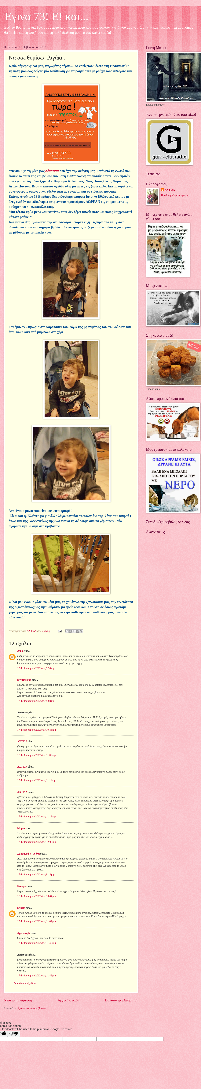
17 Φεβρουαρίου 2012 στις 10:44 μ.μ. (37, 896)
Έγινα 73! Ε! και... (46, 16)
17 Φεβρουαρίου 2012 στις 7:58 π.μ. (36, 668)
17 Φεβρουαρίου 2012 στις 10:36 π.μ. (37, 729)
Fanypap (22, 886)
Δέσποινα (52, 171)
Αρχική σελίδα (68, 1000)
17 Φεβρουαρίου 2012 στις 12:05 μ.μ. (37, 842)
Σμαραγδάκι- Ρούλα (28, 853)
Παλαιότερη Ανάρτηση (121, 1000)
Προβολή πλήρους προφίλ (174, 195)
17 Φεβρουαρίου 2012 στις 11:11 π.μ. (36, 780)
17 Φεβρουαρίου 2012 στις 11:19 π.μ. (36, 816)
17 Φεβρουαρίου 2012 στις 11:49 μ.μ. (37, 975)
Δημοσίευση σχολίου (24, 983)
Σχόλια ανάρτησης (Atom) (32, 1008)
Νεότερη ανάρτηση (18, 1000)
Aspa (20, 650)
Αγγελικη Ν (23, 933)
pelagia (21, 907)
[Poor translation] (14, 1034)
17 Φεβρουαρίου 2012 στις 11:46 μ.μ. (37, 943)
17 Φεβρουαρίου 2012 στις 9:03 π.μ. (36, 701)
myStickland (24, 679)
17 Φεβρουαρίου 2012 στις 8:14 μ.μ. (36, 874)
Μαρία (21, 828)
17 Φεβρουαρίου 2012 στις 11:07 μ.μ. (37, 921)
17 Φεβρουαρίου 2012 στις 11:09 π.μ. (36, 755)
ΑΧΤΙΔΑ (22, 741)
